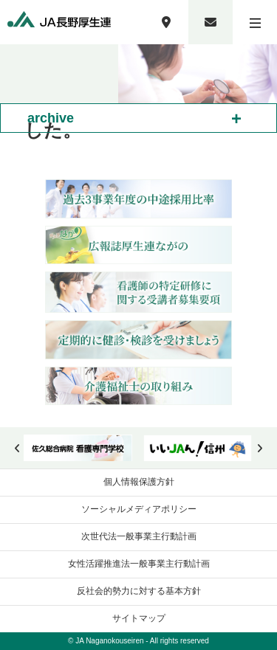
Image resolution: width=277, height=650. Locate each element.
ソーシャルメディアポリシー (138, 509)
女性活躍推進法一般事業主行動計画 (139, 564)
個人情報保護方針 (138, 482)
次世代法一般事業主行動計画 (138, 536)
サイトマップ (138, 618)
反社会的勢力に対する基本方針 (139, 591)
